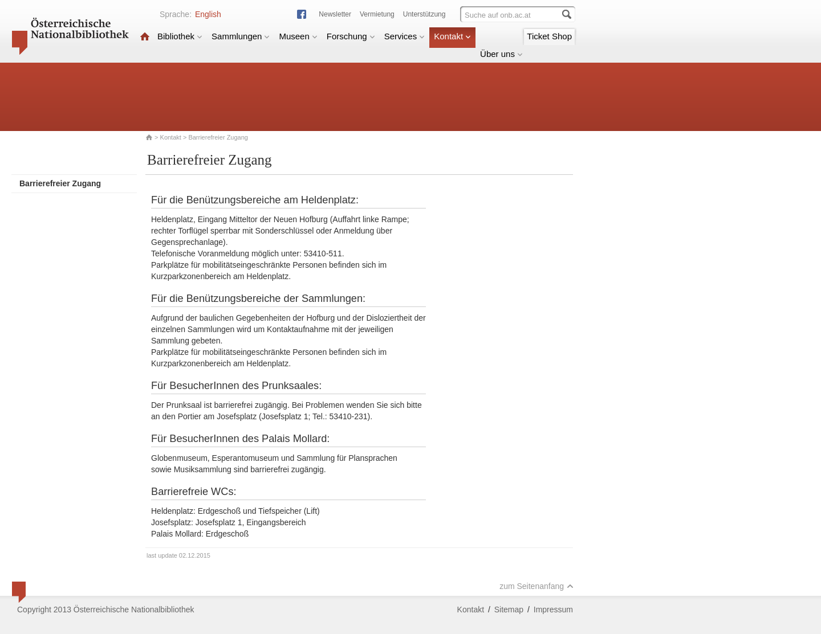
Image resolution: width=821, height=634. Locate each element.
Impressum (553, 609)
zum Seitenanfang (536, 586)
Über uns (501, 54)
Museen (298, 36)
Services (404, 36)
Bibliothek (179, 36)
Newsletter (335, 14)
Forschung (351, 36)
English (208, 14)
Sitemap (508, 609)
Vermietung (377, 14)
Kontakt (452, 36)
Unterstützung (424, 14)
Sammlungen (241, 36)
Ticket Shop (549, 36)
